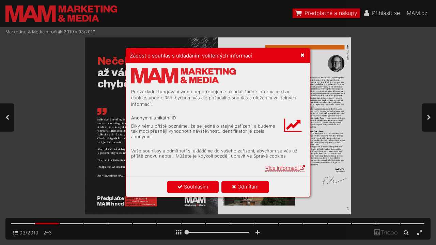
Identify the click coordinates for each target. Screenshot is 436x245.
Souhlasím (192, 186)
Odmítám (245, 186)
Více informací (285, 168)
